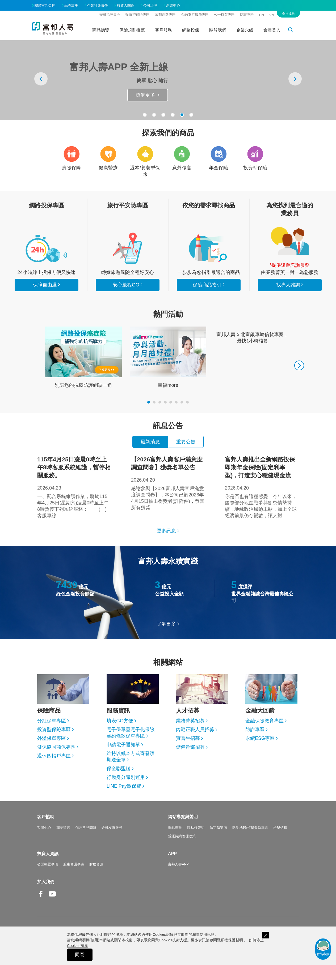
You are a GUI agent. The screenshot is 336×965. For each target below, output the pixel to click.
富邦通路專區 (165, 14)
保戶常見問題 (85, 828)
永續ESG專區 (260, 738)
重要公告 (185, 441)
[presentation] (41, 78)
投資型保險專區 (137, 14)
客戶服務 (163, 30)
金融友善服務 (112, 828)
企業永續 (244, 30)
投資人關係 (125, 5)
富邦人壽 (52, 28)
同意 (80, 954)
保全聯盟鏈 (119, 768)
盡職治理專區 (109, 14)
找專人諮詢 (289, 241)
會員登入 (271, 30)
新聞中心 (173, 5)
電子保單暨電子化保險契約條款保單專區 (130, 733)
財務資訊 (96, 864)
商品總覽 (100, 30)
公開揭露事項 (47, 864)
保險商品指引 (208, 248)
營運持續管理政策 (182, 836)
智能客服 (323, 948)
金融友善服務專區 (195, 14)
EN (261, 15)
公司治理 (150, 5)
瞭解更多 (145, 95)
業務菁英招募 (190, 720)
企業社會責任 (97, 5)
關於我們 (217, 30)
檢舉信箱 (280, 828)
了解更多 (166, 624)
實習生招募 (188, 738)
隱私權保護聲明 (230, 940)
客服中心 (44, 828)
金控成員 (288, 14)
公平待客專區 (224, 14)
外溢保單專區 (51, 738)
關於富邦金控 (45, 5)
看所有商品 (46, 248)
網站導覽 (175, 828)
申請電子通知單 (123, 744)
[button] (145, 115)
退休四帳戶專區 (54, 755)
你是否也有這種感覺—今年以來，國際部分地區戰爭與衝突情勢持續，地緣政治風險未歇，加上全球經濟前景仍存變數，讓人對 (262, 487)
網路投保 (190, 30)
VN (271, 15)
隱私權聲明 (195, 828)
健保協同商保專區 (56, 747)
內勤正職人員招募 (195, 729)
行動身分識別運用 (126, 777)
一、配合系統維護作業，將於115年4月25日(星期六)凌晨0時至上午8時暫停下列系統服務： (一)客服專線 (74, 487)
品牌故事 (71, 5)
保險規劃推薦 (132, 30)
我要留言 (63, 828)
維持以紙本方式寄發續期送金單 (130, 756)
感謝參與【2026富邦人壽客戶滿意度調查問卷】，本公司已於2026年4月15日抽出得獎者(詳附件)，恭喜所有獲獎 (168, 483)
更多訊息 (166, 530)
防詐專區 (247, 14)
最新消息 (150, 441)
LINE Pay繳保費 (124, 786)
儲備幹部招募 (190, 747)
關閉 (265, 935)
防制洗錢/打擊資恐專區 (250, 828)
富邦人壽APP (178, 864)
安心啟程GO (127, 248)
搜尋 (293, 30)
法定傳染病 (218, 828)
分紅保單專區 (51, 720)
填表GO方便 (120, 720)
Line (64, 894)
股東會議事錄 (73, 864)
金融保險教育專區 (264, 720)
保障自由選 (45, 285)
